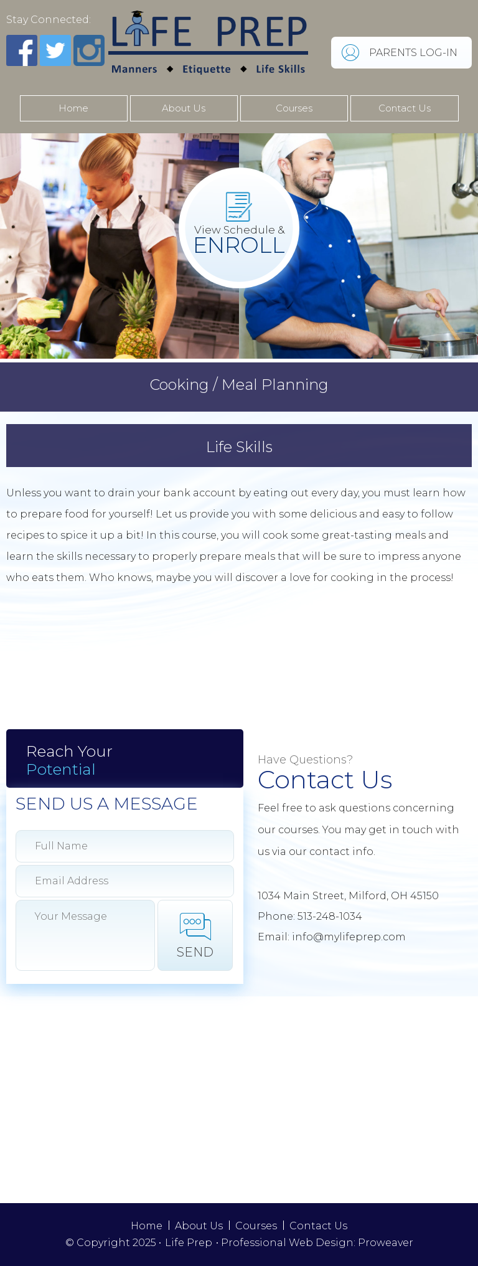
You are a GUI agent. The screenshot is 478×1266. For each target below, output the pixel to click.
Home (73, 108)
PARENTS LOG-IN (413, 53)
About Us (183, 108)
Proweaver (385, 1243)
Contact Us (404, 108)
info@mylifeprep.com (349, 937)
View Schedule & (239, 241)
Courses (294, 108)
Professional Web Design (287, 1243)
